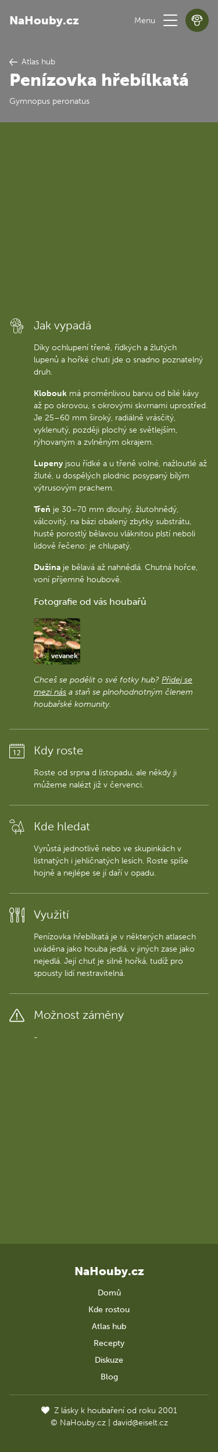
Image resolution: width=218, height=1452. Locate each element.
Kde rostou (109, 1310)
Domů (109, 1293)
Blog (109, 1377)
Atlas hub (109, 1326)
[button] (170, 20)
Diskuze (109, 1360)
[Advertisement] (109, 219)
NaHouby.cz (44, 20)
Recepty (109, 1343)
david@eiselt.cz (140, 1423)
